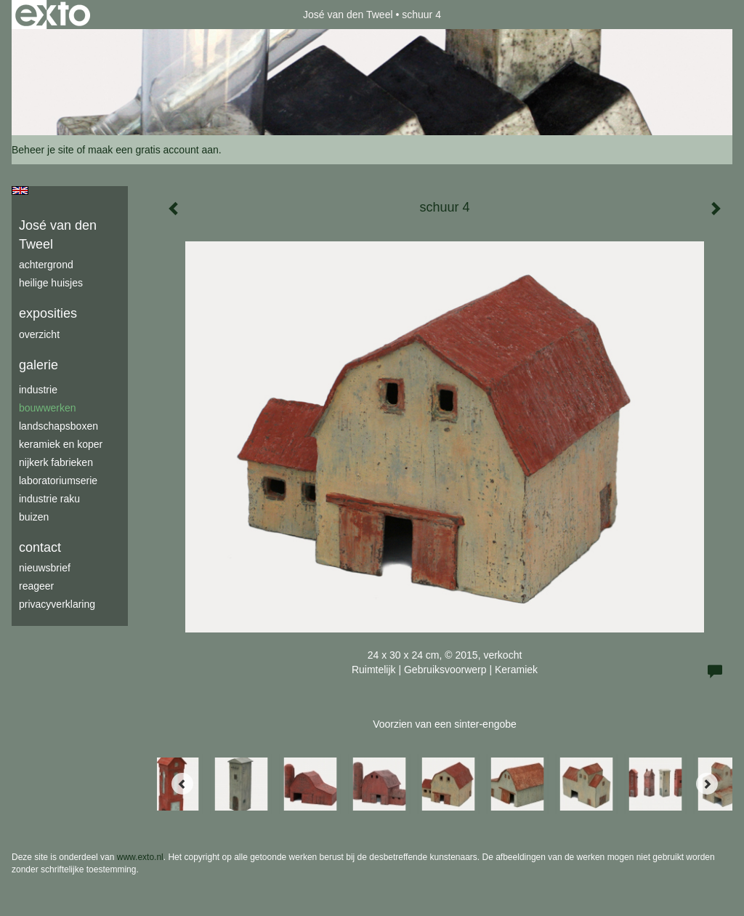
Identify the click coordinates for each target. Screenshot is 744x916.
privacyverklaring (57, 604)
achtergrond (46, 264)
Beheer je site (43, 150)
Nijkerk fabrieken (56, 462)
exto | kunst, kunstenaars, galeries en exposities (53, 14)
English (20, 190)
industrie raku (49, 499)
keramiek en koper (60, 444)
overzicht (39, 334)
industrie (38, 389)
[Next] (707, 784)
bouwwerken (47, 408)
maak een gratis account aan (153, 150)
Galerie (38, 365)
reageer (36, 586)
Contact (40, 547)
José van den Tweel (348, 14)
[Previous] (182, 784)
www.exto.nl (140, 857)
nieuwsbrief (44, 568)
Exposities (48, 313)
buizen (34, 517)
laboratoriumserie (58, 480)
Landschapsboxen (58, 426)
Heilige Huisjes (51, 283)
